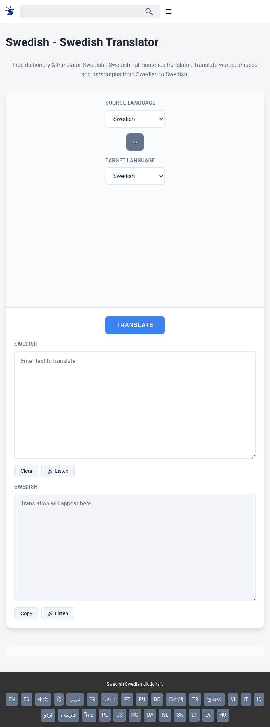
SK (180, 715)
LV (208, 715)
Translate (135, 325)
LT (194, 715)
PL (105, 715)
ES (26, 699)
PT (127, 699)
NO (135, 715)
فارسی (68, 715)
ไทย (89, 715)
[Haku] (74, 11)
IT (246, 699)
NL (165, 715)
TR (195, 699)
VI (233, 699)
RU (142, 699)
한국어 (214, 699)
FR (92, 699)
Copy (26, 613)
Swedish (26, 344)
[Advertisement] (135, 244)
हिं (59, 699)
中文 (43, 699)
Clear (26, 471)
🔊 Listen (57, 471)
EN (12, 699)
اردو (48, 715)
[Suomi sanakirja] (12, 11)
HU (222, 715)
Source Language (131, 103)
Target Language (130, 160)
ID (259, 699)
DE (157, 699)
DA (150, 715)
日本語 (175, 699)
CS (119, 715)
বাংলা (109, 699)
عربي (75, 699)
